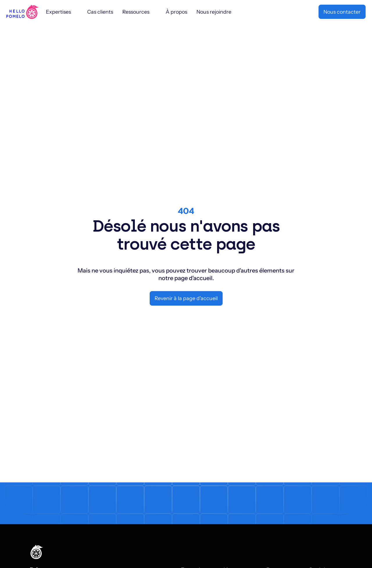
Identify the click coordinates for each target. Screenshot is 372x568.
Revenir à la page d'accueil (186, 298)
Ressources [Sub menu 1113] (135, 12)
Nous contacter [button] (342, 12)
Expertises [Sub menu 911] (58, 12)
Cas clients (100, 12)
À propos (176, 12)
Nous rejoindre (213, 12)
